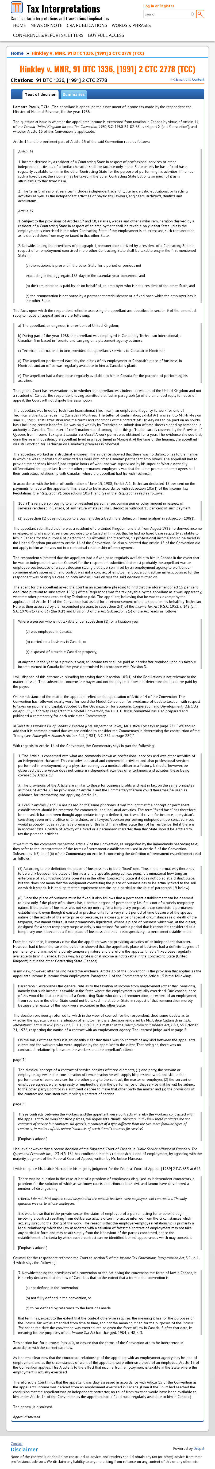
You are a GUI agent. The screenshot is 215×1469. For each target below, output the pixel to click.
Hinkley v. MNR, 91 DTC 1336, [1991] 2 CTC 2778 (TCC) (88, 53)
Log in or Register (158, 5)
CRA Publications (87, 25)
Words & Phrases (131, 25)
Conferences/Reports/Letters (48, 35)
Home (19, 25)
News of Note (46, 25)
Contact (16, 1443)
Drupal (199, 1448)
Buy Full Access (106, 35)
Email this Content (187, 79)
